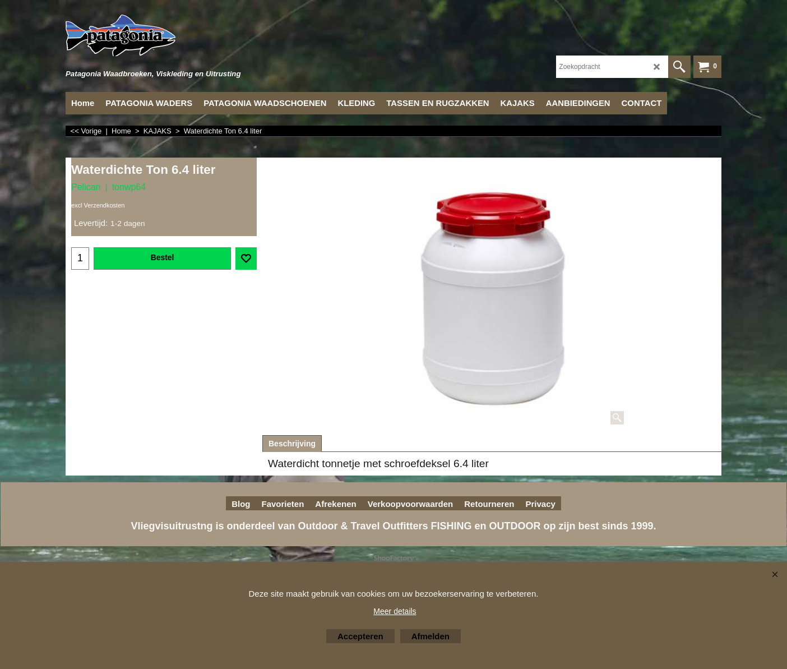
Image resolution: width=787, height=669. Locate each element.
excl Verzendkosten (97, 205)
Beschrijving (292, 443)
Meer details (394, 611)
